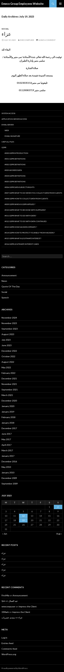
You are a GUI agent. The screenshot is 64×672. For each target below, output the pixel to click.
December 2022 (9, 351)
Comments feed (9, 648)
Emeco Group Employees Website (23, 3)
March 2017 (7, 450)
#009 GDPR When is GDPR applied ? (20, 204)
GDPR (4, 147)
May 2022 (6, 367)
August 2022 (8, 362)
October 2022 (8, 356)
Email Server (8, 125)
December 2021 (9, 378)
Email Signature (12, 136)
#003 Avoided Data (13, 170)
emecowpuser (27, 40)
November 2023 (9, 323)
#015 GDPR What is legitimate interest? (23, 238)
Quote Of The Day (11, 286)
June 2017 (7, 433)
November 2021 (9, 384)
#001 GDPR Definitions (15, 159)
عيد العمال (13, 601)
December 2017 (9, 428)
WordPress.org (9, 654)
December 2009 (9, 478)
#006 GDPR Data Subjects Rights (19, 187)
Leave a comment (47, 40)
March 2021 (7, 395)
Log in (4, 637)
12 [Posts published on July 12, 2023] (23, 516)
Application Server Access (14, 119)
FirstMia (5, 595)
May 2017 (6, 439)
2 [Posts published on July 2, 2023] (58, 507)
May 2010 (6, 467)
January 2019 (8, 411)
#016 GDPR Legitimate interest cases (22, 244)
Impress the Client (28, 606)
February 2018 (8, 417)
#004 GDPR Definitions (15, 176)
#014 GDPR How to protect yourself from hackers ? (30, 233)
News (4, 281)
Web (7, 130)
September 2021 (10, 389)
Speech (5, 297)
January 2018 (8, 422)
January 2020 (8, 406)
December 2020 (9, 400)
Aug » (59, 533)
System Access (8, 113)
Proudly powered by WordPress (15, 668)
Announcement (9, 275)
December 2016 (9, 461)
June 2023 (7, 345)
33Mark (5, 612)
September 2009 (10, 483)
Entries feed (7, 643)
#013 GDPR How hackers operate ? (21, 227)
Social (5, 29)
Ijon (3, 601)
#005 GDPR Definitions (15, 181)
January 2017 (8, 456)
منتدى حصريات (8, 617)
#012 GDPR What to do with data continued (25, 221)
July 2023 (6, 339)
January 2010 (8, 472)
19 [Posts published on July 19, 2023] (23, 520)
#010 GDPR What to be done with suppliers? (25, 210)
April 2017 (6, 445)
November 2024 (9, 317)
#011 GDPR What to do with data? (20, 215)
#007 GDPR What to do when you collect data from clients (33, 193)
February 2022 (8, 373)
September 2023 (10, 328)
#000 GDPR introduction (16, 153)
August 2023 (8, 334)
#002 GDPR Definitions (15, 164)
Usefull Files (8, 142)
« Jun (4, 533)
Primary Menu (60, 3)
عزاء (6, 34)
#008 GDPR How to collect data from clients (26, 198)
